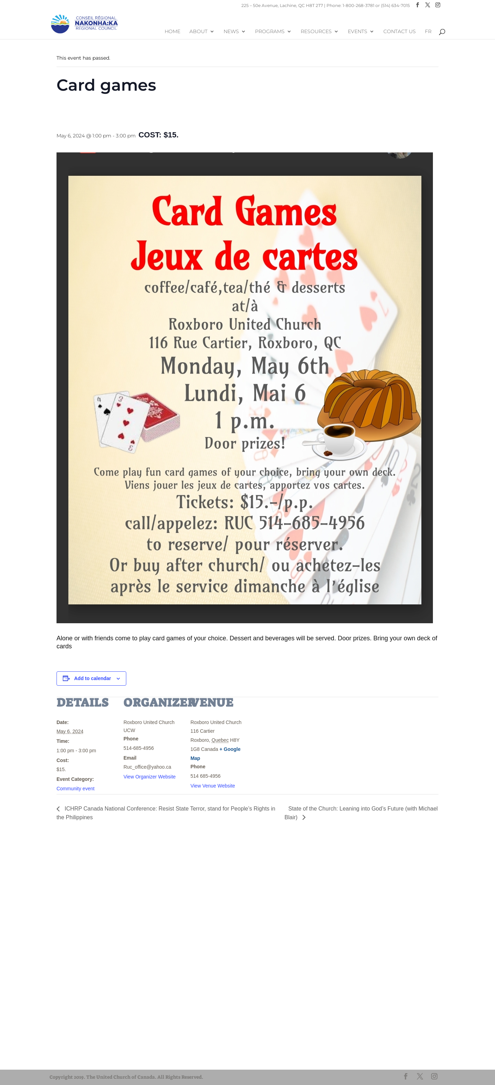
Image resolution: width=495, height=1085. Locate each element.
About (198, 32)
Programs (270, 32)
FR (428, 32)
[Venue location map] (294, 745)
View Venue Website (212, 786)
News (231, 32)
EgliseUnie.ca (74, 1046)
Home (172, 32)
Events (357, 32)
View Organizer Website (149, 776)
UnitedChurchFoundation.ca (90, 1053)
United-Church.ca (79, 1040)
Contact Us (399, 32)
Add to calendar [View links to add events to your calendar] (92, 678)
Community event (76, 788)
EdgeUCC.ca (73, 1059)
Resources (316, 32)
